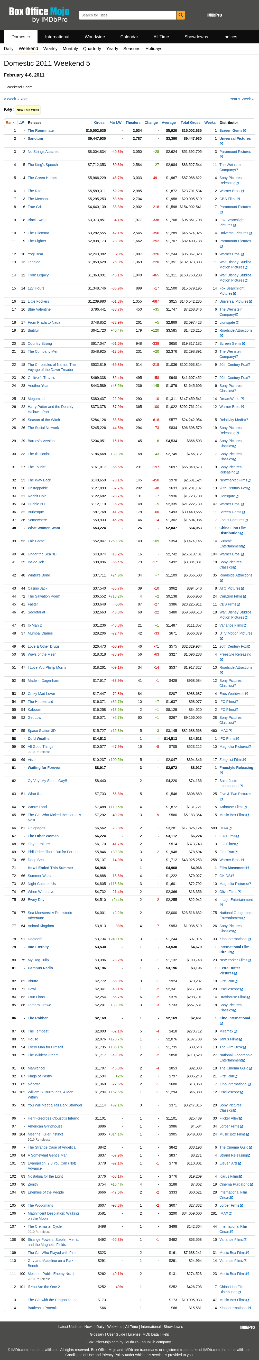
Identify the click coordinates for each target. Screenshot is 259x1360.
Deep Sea (36, 860)
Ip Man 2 (35, 625)
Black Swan (37, 220)
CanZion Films (232, 596)
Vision (33, 760)
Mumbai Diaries (40, 633)
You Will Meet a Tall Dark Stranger (55, 1105)
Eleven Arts (230, 1163)
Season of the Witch (44, 420)
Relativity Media (234, 420)
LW (21, 122)
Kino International (235, 939)
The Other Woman (43, 836)
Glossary (97, 1334)
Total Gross (190, 122)
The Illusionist (39, 454)
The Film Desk (232, 1047)
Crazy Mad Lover (41, 694)
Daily (9, 48)
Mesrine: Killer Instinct (45, 1134)
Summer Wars (39, 876)
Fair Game (36, 541)
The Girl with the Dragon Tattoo (53, 1300)
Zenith (33, 1184)
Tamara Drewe (39, 1005)
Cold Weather (39, 739)
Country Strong (40, 343)
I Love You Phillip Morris (47, 667)
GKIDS (227, 876)
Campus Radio (40, 968)
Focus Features (233, 520)
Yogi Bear (35, 254)
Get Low (34, 717)
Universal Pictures (235, 233)
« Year (22, 99)
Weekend (115, 1327)
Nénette (34, 1084)
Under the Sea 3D (42, 554)
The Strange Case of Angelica (52, 1147)
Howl (32, 989)
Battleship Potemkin (44, 1308)
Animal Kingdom (41, 926)
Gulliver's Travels (41, 378)
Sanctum (35, 138)
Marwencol (36, 1068)
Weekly (50, 48)
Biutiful (33, 330)
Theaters (133, 122)
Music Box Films (234, 815)
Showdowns (196, 36)
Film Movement (234, 868)
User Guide (116, 1334)
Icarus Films (231, 1176)
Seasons (131, 48)
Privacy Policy (113, 1355)
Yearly (112, 48)
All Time (161, 36)
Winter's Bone (39, 575)
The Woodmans (40, 1205)
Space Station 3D (42, 731)
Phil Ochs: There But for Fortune (53, 852)
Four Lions (36, 997)
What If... (35, 794)
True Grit (35, 207)
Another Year (38, 386)
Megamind (36, 399)
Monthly (70, 48)
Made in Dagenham (43, 680)
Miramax (228, 1031)
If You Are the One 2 (44, 1287)
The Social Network (43, 428)
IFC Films (229, 702)
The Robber (38, 1018)
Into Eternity (38, 947)
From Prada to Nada (44, 322)
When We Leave (41, 892)
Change (151, 122)
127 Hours (36, 288)
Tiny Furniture (39, 844)
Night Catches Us (42, 884)
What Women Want (44, 528)
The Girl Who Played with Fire (52, 1253)
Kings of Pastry (40, 1076)
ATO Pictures (231, 588)
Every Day (36, 900)
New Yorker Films (235, 960)
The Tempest (38, 1031)
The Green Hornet (42, 178)
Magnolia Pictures (235, 746)
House (33, 1039)
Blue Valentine (39, 309)
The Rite (34, 191)
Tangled (34, 262)
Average (169, 122)
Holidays (153, 48)
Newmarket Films (235, 480)
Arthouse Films (233, 807)
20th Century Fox (235, 364)
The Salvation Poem (44, 596)
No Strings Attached (44, 152)
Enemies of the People (46, 1192)
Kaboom (34, 709)
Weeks (210, 122)
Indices (230, 36)
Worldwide (95, 36)
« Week (10, 99)
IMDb (151, 1342)
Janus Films (231, 1039)
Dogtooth (35, 939)
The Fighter (37, 241)
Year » (235, 99)
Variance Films (233, 625)
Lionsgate (229, 322)
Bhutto (33, 981)
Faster (33, 604)
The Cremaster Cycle (45, 1226)
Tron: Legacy (38, 275)
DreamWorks (231, 399)
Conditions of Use (79, 1355)
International (57, 36)
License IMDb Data (143, 1334)
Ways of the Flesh (42, 654)
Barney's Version (41, 441)
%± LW (116, 122)
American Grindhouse (45, 1126)
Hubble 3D (36, 504)
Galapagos (36, 828)
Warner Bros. (231, 191)
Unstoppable (38, 488)
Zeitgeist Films (232, 760)
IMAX (225, 731)
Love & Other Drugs (44, 646)
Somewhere (37, 520)
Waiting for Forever (44, 768)
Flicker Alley (231, 1118)
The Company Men (43, 351)
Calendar (129, 36)
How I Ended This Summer (50, 868)
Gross (99, 122)
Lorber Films (231, 1126)
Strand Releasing (235, 1155)
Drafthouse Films (235, 997)
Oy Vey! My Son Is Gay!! (47, 781)
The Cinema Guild (235, 1068)
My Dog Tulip (38, 960)
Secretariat (36, 612)
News (89, 1327)
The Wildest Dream (43, 1055)
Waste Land (37, 807)
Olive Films (230, 892)
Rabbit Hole (37, 496)
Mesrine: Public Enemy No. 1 (51, 1274)
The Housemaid (40, 702)
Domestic (21, 36)
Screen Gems (232, 130)
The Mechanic (39, 199)
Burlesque (36, 512)
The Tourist (36, 467)
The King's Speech (43, 165)
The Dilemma (38, 233)
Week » (248, 99)
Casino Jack (37, 588)
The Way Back (39, 480)
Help (165, 1334)
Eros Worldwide (233, 694)
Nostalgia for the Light (45, 1176)
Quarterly (92, 48)
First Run (228, 852)
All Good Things (40, 746)
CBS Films (229, 199)
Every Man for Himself (45, 1047)
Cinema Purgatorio (236, 1184)
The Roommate (41, 130)
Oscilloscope (231, 989)
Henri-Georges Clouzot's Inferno (53, 1118)
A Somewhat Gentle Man (48, 1155)
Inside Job (36, 562)
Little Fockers (38, 301)
